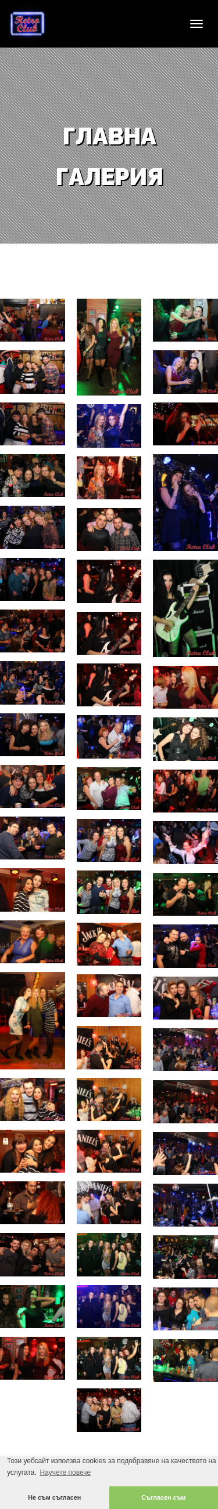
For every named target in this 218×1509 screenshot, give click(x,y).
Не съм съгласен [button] (54, 1497)
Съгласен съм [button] (163, 1497)
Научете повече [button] (65, 1472)
